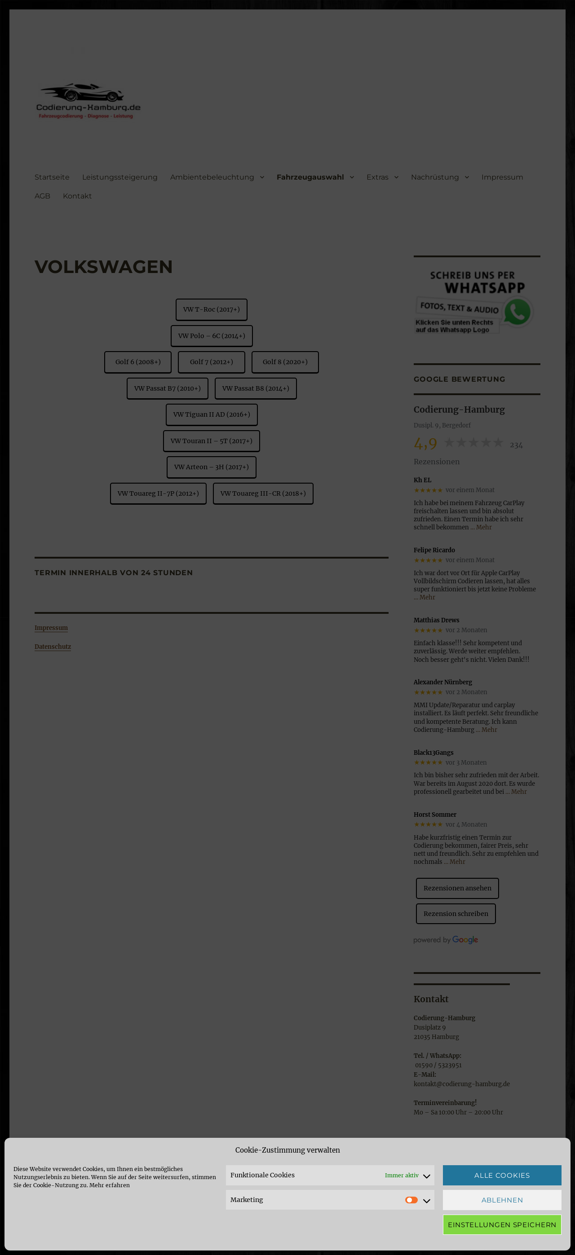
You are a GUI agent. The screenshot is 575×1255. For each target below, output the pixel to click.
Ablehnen (502, 1200)
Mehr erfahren (109, 1185)
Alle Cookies (502, 1175)
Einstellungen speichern (502, 1224)
